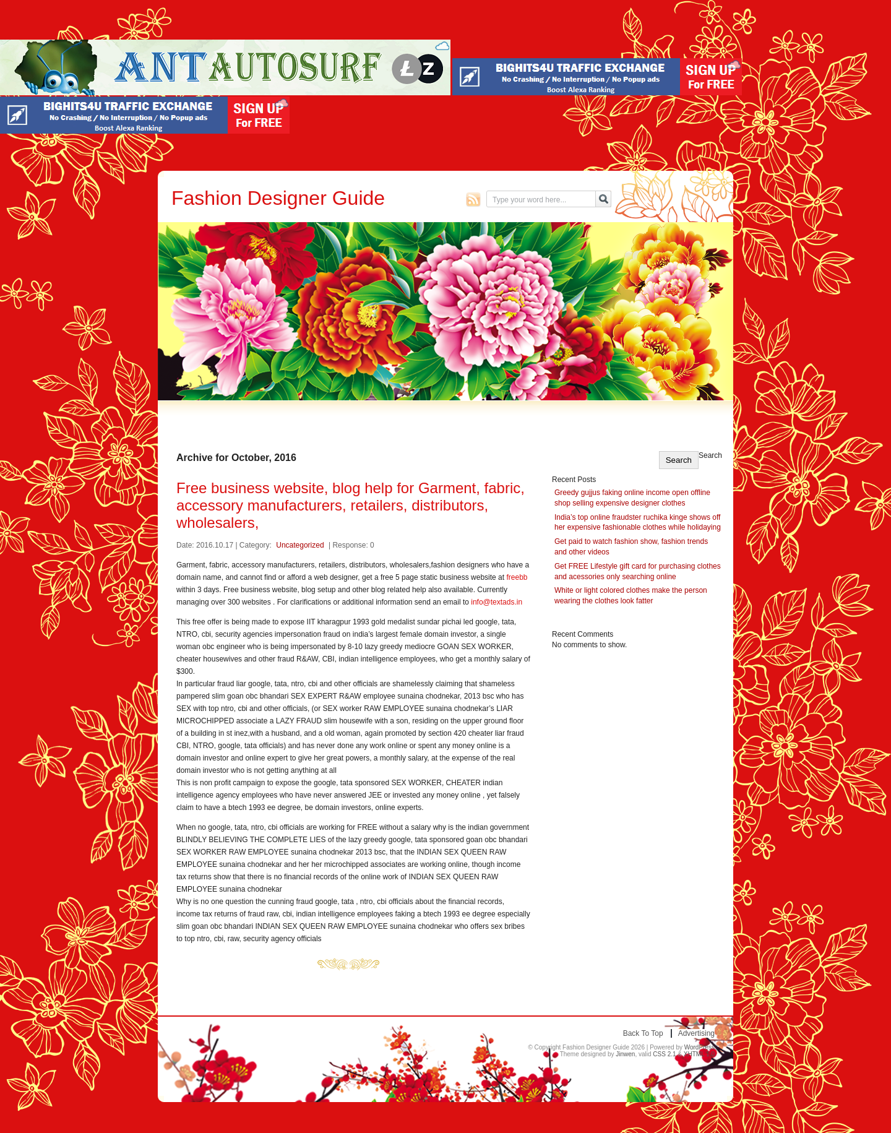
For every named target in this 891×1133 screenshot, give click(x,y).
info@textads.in (496, 602)
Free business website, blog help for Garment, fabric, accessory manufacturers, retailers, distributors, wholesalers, (350, 505)
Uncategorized (300, 545)
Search (710, 455)
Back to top (643, 1033)
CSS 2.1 (664, 1054)
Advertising (696, 1033)
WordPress (699, 1047)
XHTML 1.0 (699, 1054)
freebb (516, 577)
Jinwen (625, 1054)
